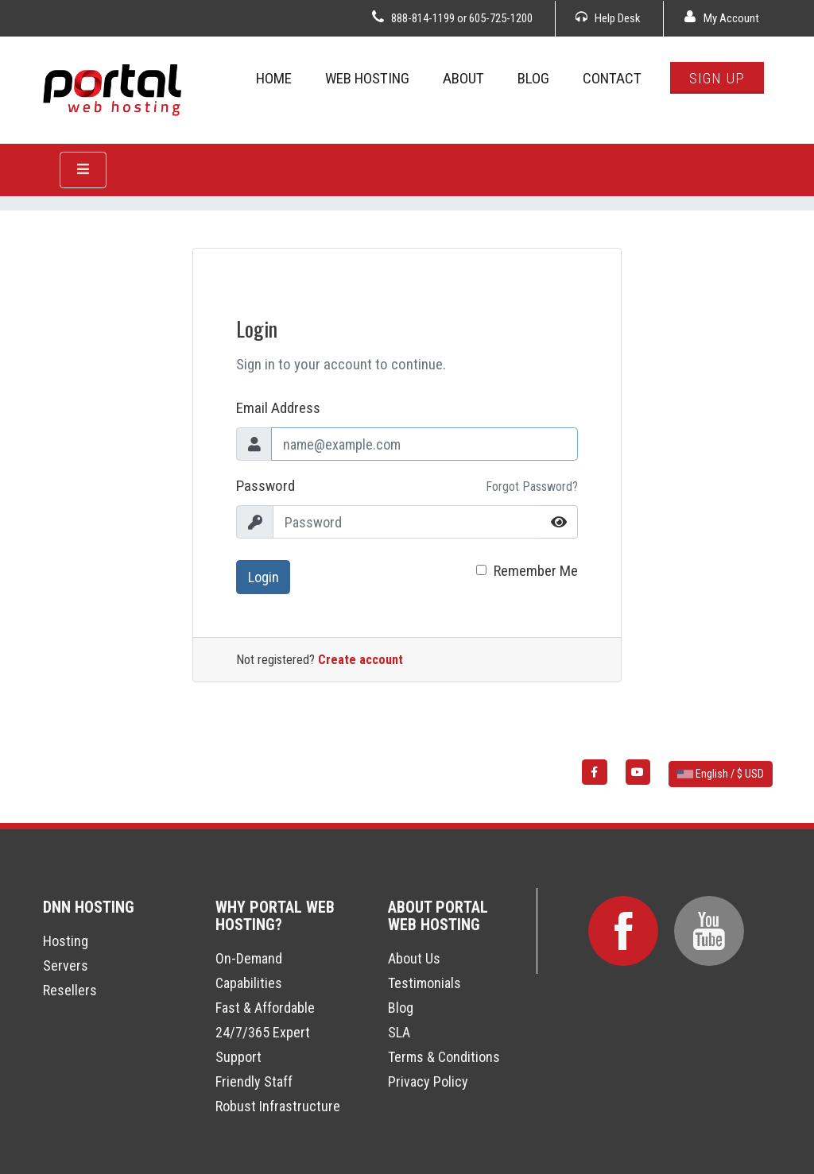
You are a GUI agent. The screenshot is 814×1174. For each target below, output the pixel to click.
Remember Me (536, 571)
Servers (65, 965)
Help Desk (608, 18)
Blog (400, 1007)
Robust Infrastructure (277, 1106)
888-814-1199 (423, 18)
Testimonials (424, 983)
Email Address (278, 408)
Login (263, 577)
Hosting (65, 941)
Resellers (70, 990)
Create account (360, 659)
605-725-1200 (501, 18)
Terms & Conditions (444, 1056)
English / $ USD (720, 773)
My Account (721, 18)
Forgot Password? (532, 486)
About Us (414, 958)
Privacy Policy (428, 1081)
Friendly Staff (254, 1081)
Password (265, 486)
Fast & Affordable (265, 1007)
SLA (399, 1032)
